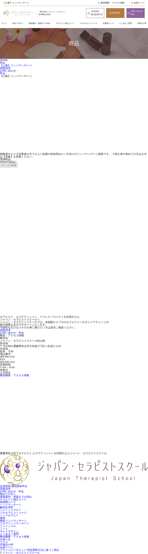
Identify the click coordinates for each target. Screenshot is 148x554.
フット (4, 528)
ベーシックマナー (10, 510)
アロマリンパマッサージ (14, 523)
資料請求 (116, 13)
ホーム (4, 23)
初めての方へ (17, 23)
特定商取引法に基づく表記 (43, 550)
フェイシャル (8, 526)
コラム (4, 542)
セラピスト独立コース (65, 23)
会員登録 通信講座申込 (97, 13)
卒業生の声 (141, 23)
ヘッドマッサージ (10, 504)
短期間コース (108, 23)
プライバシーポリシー (13, 550)
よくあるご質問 (125, 23)
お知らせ (5, 539)
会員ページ (139, 2)
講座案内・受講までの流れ (40, 23)
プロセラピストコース (88, 23)
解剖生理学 (6, 507)
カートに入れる (8, 165)
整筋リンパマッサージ (13, 520)
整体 (2, 518)
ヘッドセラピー (9, 515)
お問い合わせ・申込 (138, 12)
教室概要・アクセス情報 (112, 2)
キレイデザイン (9, 531)
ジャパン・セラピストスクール (21, 552)
